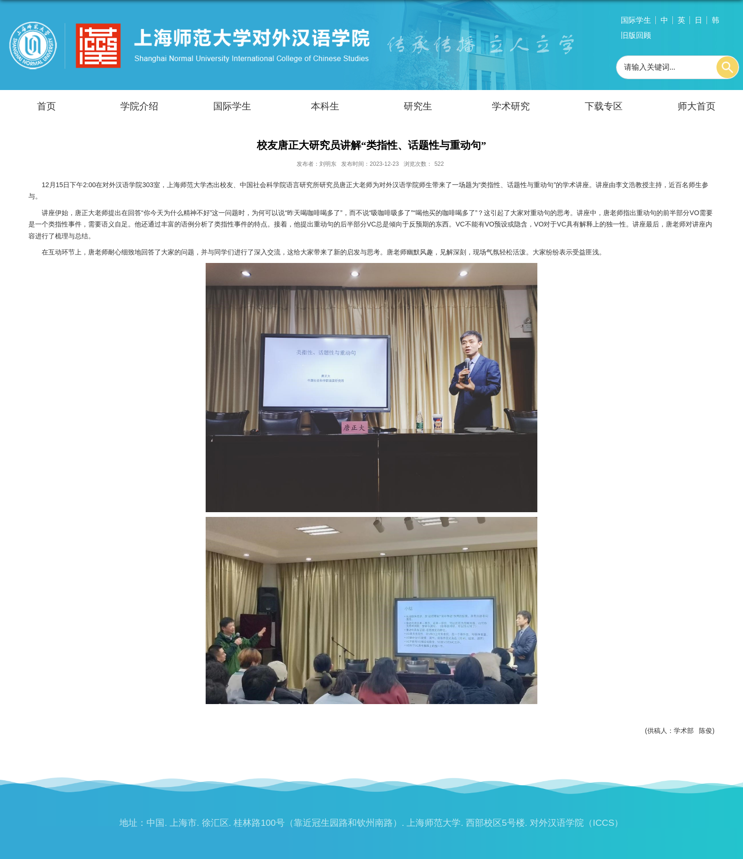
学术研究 (511, 106)
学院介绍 (139, 106)
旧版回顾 (636, 35)
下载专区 (604, 106)
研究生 (418, 106)
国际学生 (636, 20)
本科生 (325, 106)
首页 (46, 106)
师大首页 (697, 106)
